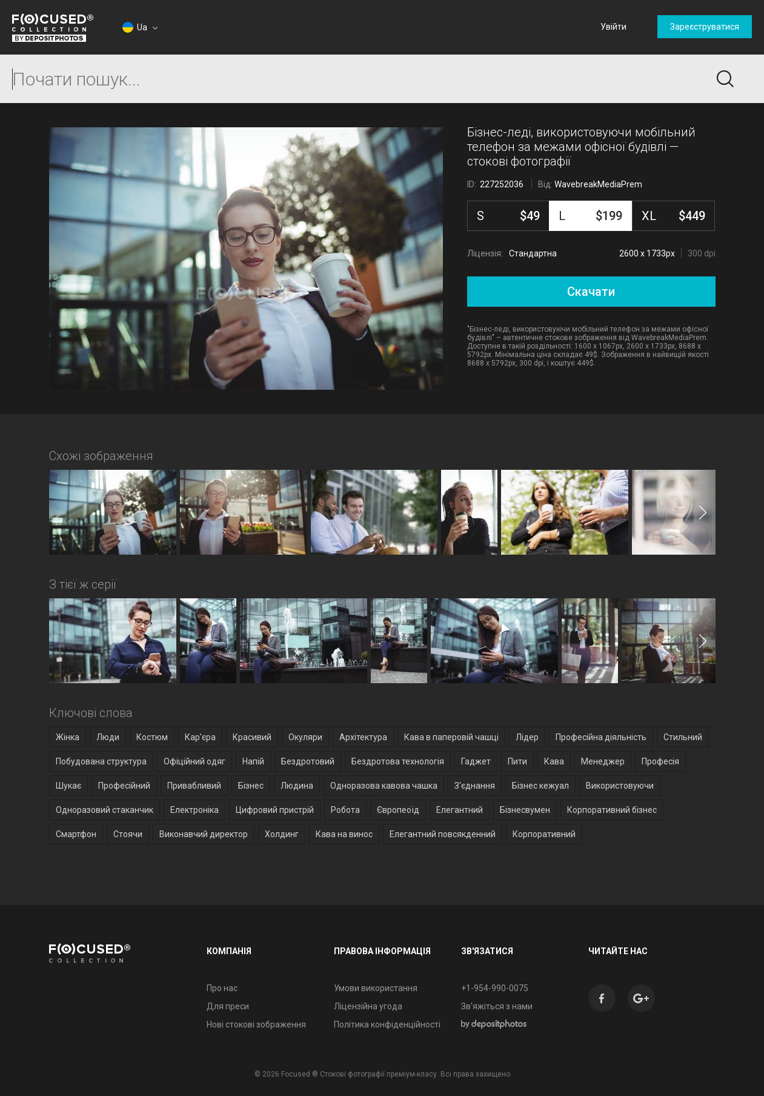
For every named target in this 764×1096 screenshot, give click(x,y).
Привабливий (194, 785)
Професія (660, 761)
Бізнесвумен (525, 810)
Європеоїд (398, 810)
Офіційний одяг (194, 761)
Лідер (527, 737)
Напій (253, 761)
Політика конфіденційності (387, 1024)
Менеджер (603, 761)
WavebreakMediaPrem (598, 184)
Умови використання (375, 988)
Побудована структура (101, 761)
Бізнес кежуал (540, 785)
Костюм (152, 737)
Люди (107, 737)
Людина (297, 785)
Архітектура (363, 737)
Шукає (68, 785)
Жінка (67, 737)
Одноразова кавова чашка (383, 785)
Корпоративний (544, 834)
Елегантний (459, 810)
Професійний (124, 785)
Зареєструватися (704, 27)
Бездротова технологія (397, 761)
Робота (345, 810)
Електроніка (194, 810)
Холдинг (282, 834)
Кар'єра (200, 737)
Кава (554, 761)
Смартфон (76, 834)
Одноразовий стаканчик (104, 810)
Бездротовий (307, 761)
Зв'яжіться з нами (497, 1006)
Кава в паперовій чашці (451, 737)
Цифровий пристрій (275, 810)
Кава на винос (344, 834)
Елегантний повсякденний (443, 834)
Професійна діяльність (601, 737)
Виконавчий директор (203, 834)
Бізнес (251, 785)
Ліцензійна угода (368, 1006)
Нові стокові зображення (256, 1024)
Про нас (222, 988)
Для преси (228, 1006)
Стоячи (127, 834)
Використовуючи (620, 785)
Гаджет (476, 761)
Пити (517, 761)
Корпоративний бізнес (612, 810)
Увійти (613, 27)
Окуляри (305, 737)
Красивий (252, 737)
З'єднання (474, 785)
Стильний (682, 737)
